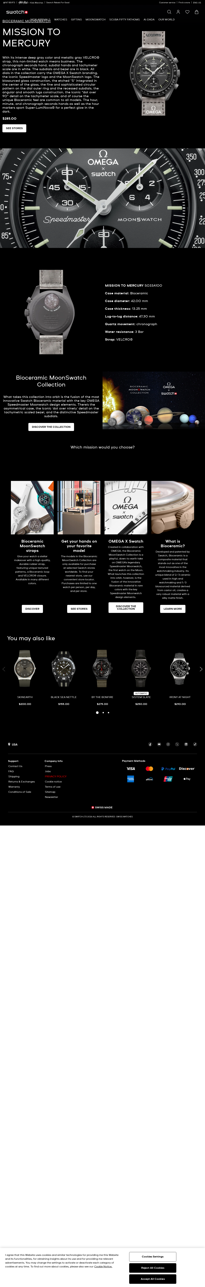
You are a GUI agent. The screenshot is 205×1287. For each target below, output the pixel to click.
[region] (102, 1267)
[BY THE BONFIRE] (102, 678)
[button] (187, 12)
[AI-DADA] (149, 19)
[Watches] (60, 19)
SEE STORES (14, 128)
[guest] (178, 12)
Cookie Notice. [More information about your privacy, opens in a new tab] (103, 1266)
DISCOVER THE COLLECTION (51, 427)
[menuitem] (40, 20)
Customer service (167, 3)
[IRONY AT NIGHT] (180, 678)
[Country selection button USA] (12, 744)
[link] (23, 2)
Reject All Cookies (152, 1268)
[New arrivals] (40, 19)
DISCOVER (32, 609)
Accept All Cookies (153, 1279)
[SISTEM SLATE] (141, 678)
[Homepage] (17, 12)
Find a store (184, 3)
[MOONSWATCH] (95, 19)
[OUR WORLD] (166, 19)
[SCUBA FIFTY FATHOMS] (124, 19)
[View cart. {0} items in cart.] (197, 12)
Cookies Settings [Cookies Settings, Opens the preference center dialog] (153, 1256)
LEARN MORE (173, 609)
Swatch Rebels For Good (57, 3)
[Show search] (169, 12)
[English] (197, 2)
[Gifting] (76, 19)
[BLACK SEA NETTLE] (64, 678)
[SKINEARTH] (25, 678)
